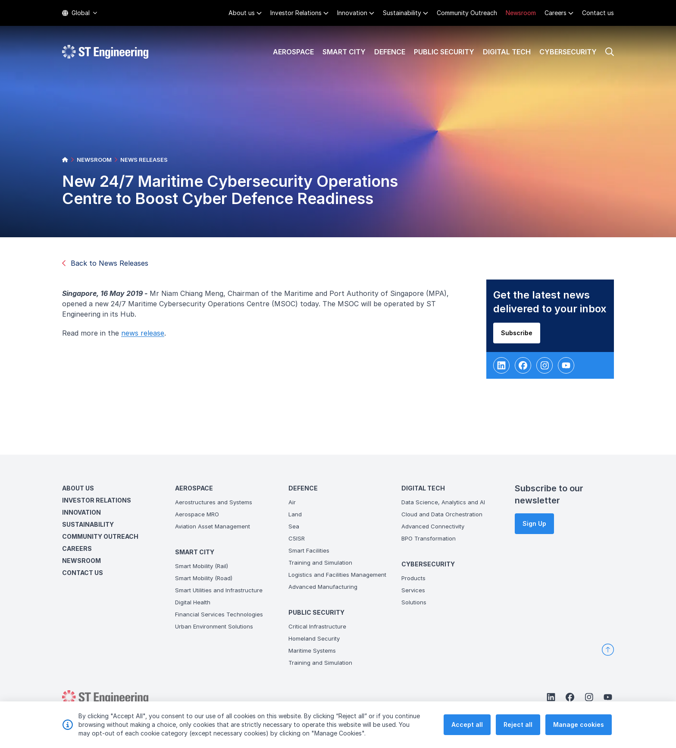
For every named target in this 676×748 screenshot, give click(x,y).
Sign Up (534, 523)
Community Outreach (467, 12)
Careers (555, 12)
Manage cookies (578, 724)
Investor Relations (296, 12)
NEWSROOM (94, 159)
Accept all (467, 724)
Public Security (444, 51)
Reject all (518, 724)
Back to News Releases (105, 263)
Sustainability (402, 12)
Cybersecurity (568, 51)
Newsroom (521, 12)
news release (146, 336)
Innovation (352, 12)
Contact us (598, 12)
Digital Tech (507, 51)
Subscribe (520, 336)
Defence (389, 51)
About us (241, 12)
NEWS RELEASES (144, 159)
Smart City (344, 51)
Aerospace (293, 51)
